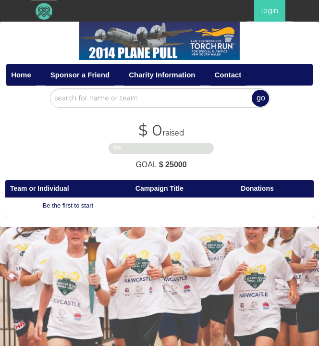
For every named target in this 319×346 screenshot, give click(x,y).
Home (21, 75)
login (269, 10)
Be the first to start (68, 205)
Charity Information (162, 75)
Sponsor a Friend (80, 75)
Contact (228, 75)
